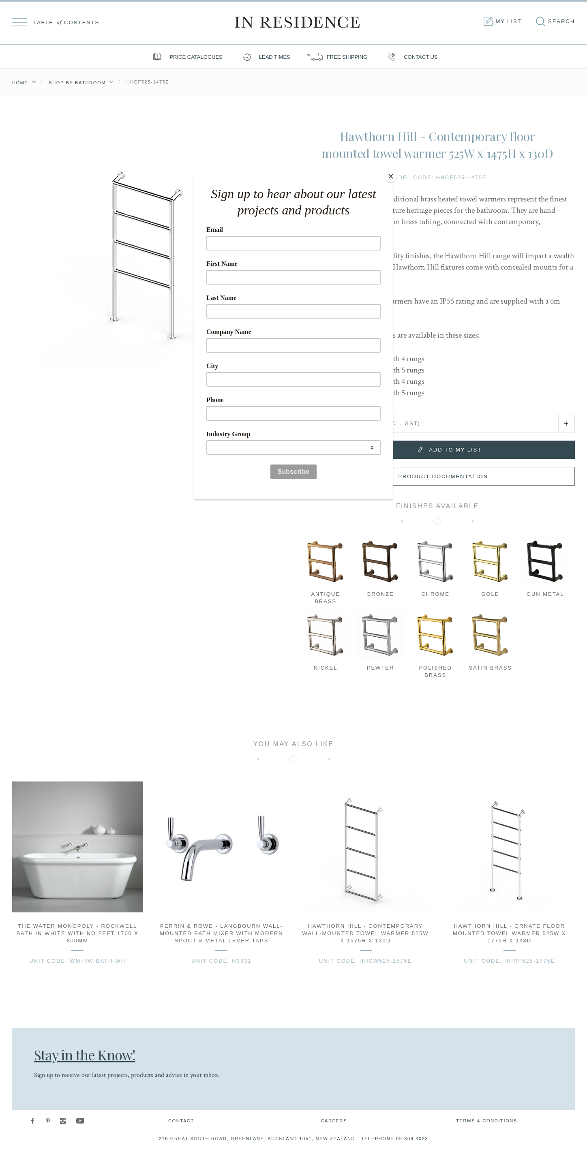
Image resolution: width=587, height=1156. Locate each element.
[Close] (391, 175)
